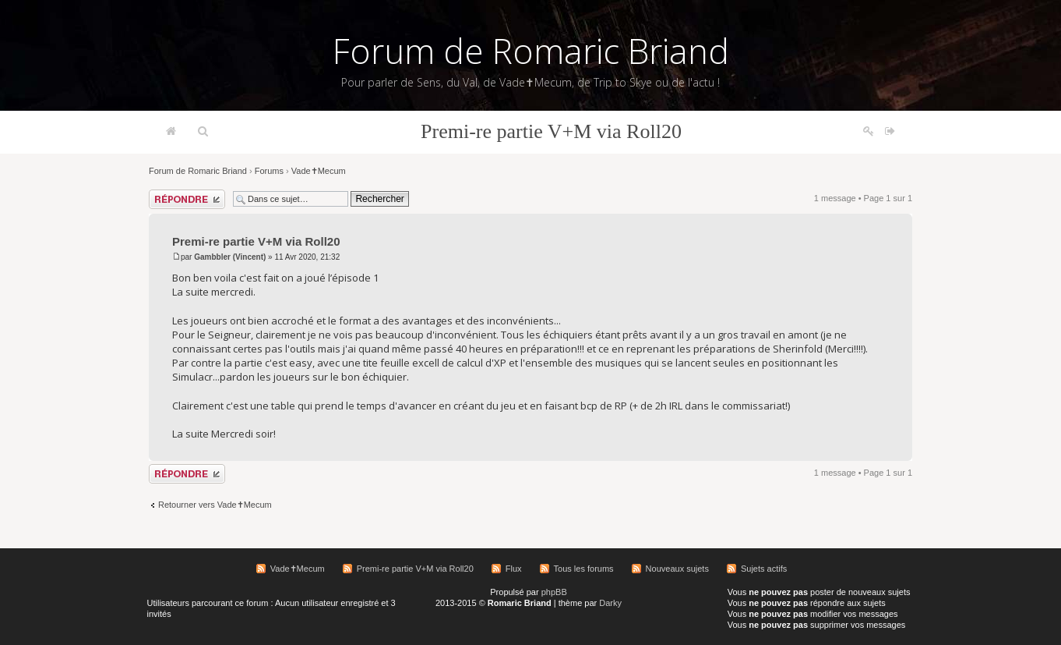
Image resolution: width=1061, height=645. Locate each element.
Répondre (187, 199)
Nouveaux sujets (677, 568)
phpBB (554, 592)
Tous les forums (584, 568)
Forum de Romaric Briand (531, 50)
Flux (514, 568)
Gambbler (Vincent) (230, 257)
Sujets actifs (764, 568)
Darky (610, 603)
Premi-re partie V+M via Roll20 (551, 131)
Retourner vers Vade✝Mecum (215, 504)
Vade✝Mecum (318, 170)
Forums (269, 170)
